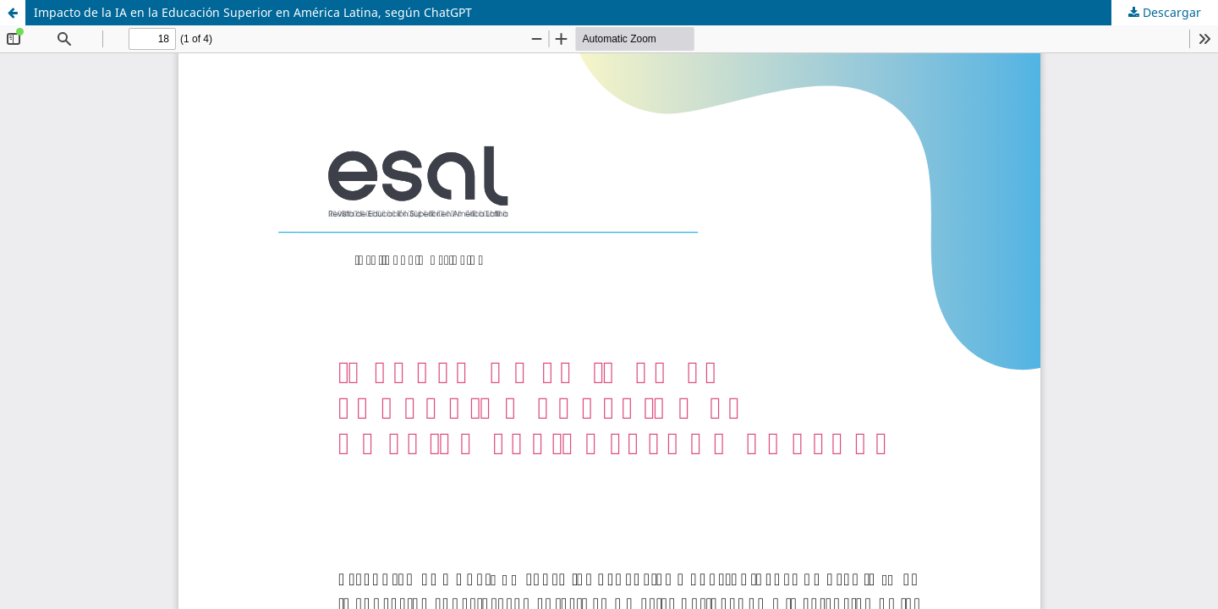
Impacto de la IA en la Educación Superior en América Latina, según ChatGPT (253, 12)
